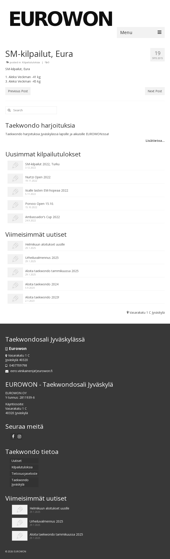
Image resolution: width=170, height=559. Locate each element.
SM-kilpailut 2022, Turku (42, 164)
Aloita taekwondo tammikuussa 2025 (52, 271)
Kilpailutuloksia (31, 62)
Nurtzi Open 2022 (37, 177)
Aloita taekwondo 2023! (42, 297)
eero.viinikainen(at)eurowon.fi (28, 371)
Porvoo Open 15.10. (39, 204)
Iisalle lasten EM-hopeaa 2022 (46, 190)
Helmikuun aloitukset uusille (45, 244)
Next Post (155, 91)
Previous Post (18, 91)
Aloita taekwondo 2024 (41, 284)
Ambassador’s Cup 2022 (42, 217)
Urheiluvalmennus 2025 (42, 257)
